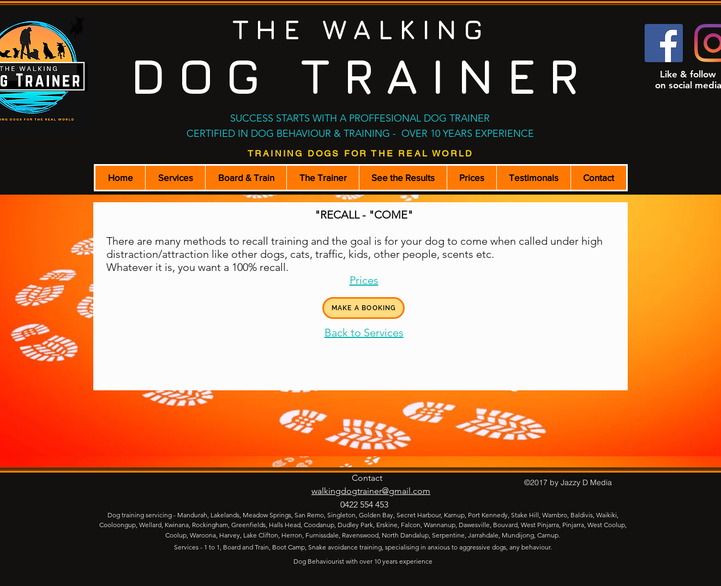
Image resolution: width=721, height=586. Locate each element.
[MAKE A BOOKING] (363, 308)
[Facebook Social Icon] (664, 43)
